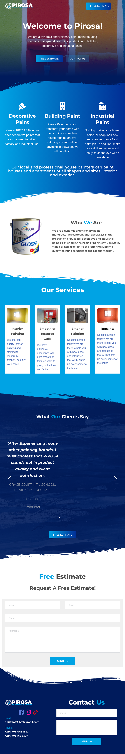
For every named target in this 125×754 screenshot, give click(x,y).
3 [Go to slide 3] (65, 517)
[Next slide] (115, 478)
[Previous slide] (9, 478)
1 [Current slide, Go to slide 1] (59, 517)
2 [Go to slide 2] (62, 517)
